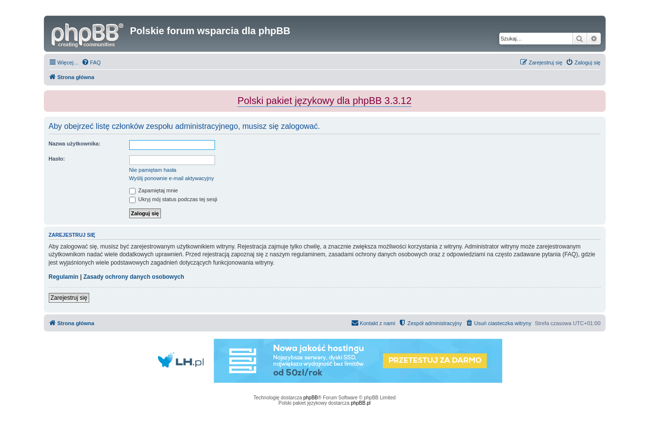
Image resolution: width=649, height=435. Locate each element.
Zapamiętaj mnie (153, 190)
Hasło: (57, 159)
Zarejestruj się (69, 297)
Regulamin (64, 276)
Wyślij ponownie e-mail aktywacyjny (171, 178)
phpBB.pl (361, 403)
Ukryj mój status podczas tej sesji (173, 199)
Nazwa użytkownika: (74, 143)
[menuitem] (91, 62)
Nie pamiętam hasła (153, 170)
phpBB (310, 397)
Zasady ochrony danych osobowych (133, 276)
